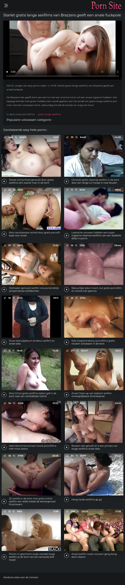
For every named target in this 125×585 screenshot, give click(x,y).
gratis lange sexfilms (49, 114)
